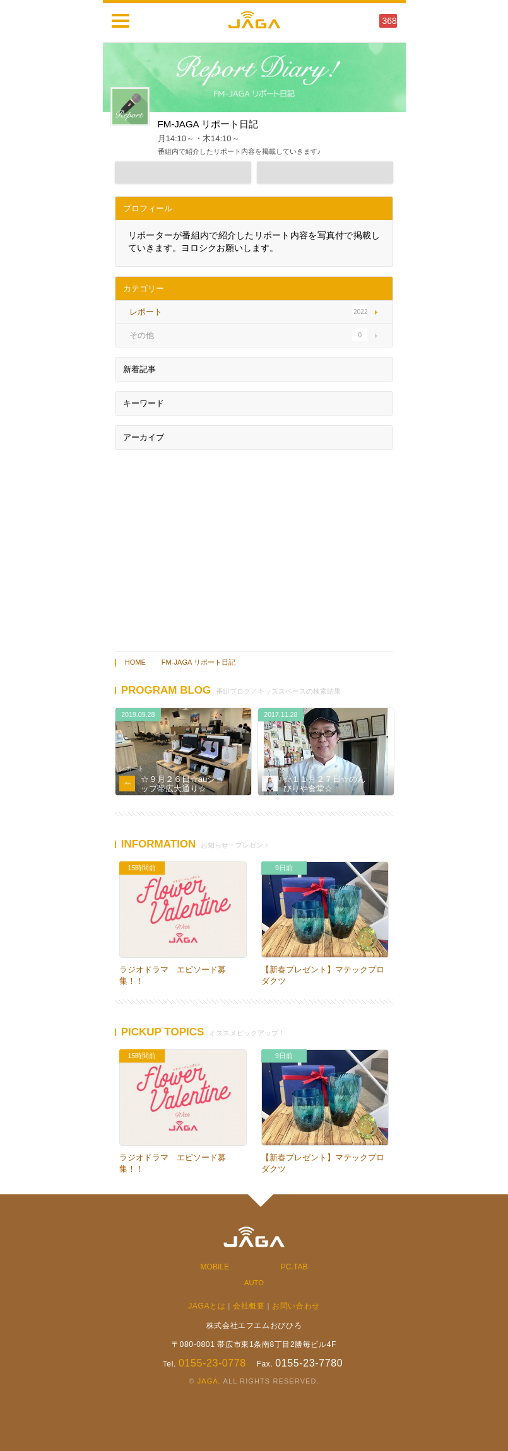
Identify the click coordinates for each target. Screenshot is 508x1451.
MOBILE (215, 1266)
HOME (135, 662)
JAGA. (209, 1381)
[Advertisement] (254, 547)
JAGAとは (206, 1306)
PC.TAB (294, 1266)
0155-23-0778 (212, 1363)
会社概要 (248, 1306)
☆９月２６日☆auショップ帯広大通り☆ (182, 784)
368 (389, 21)
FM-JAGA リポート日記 (198, 662)
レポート (131, 768)
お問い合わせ (296, 1306)
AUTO (254, 1282)
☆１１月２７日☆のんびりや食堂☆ (324, 784)
